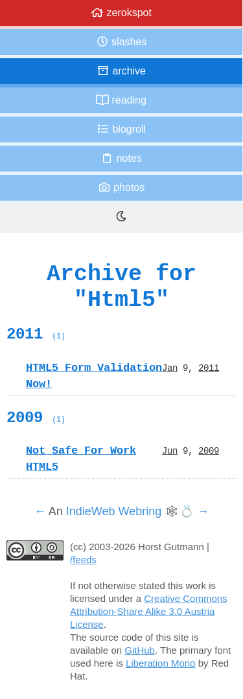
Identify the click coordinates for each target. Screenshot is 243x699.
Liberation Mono (161, 663)
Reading (121, 99)
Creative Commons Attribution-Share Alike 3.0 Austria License (148, 611)
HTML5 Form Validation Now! (94, 376)
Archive (121, 70)
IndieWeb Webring (113, 511)
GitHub (139, 650)
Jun (170, 450)
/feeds (83, 559)
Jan (170, 367)
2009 (35, 417)
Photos (121, 187)
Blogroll (121, 129)
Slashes (121, 41)
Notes (121, 158)
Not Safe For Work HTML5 (81, 458)
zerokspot (121, 12)
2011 (35, 334)
